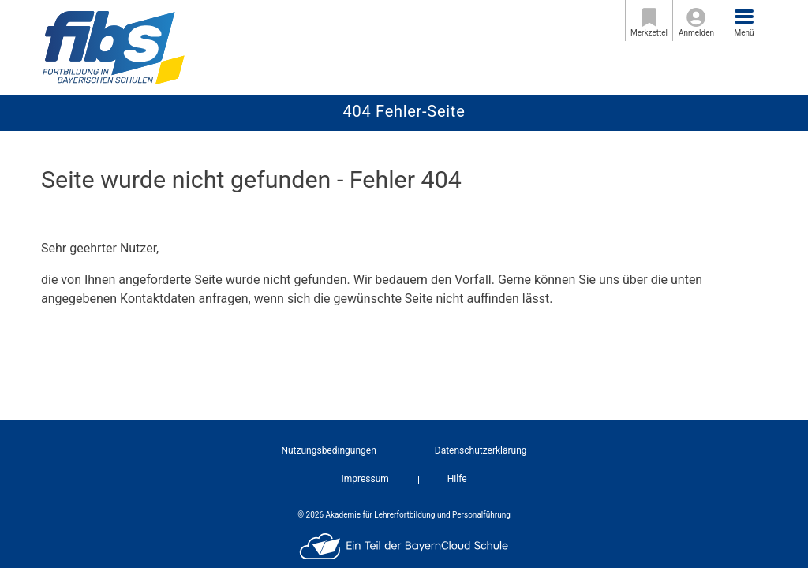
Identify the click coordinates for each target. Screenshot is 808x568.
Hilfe (457, 478)
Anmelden (696, 22)
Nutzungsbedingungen (328, 450)
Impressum (364, 478)
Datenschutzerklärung (481, 450)
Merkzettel (649, 22)
